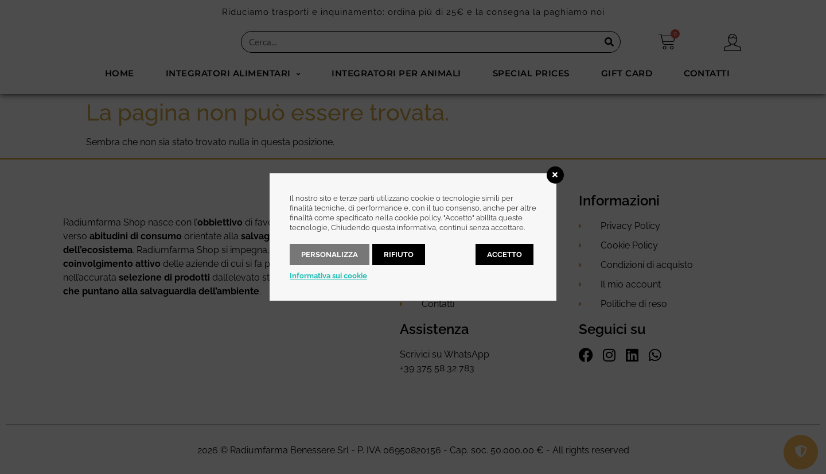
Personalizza (329, 254)
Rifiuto (399, 254)
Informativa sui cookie (328, 275)
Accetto (504, 254)
